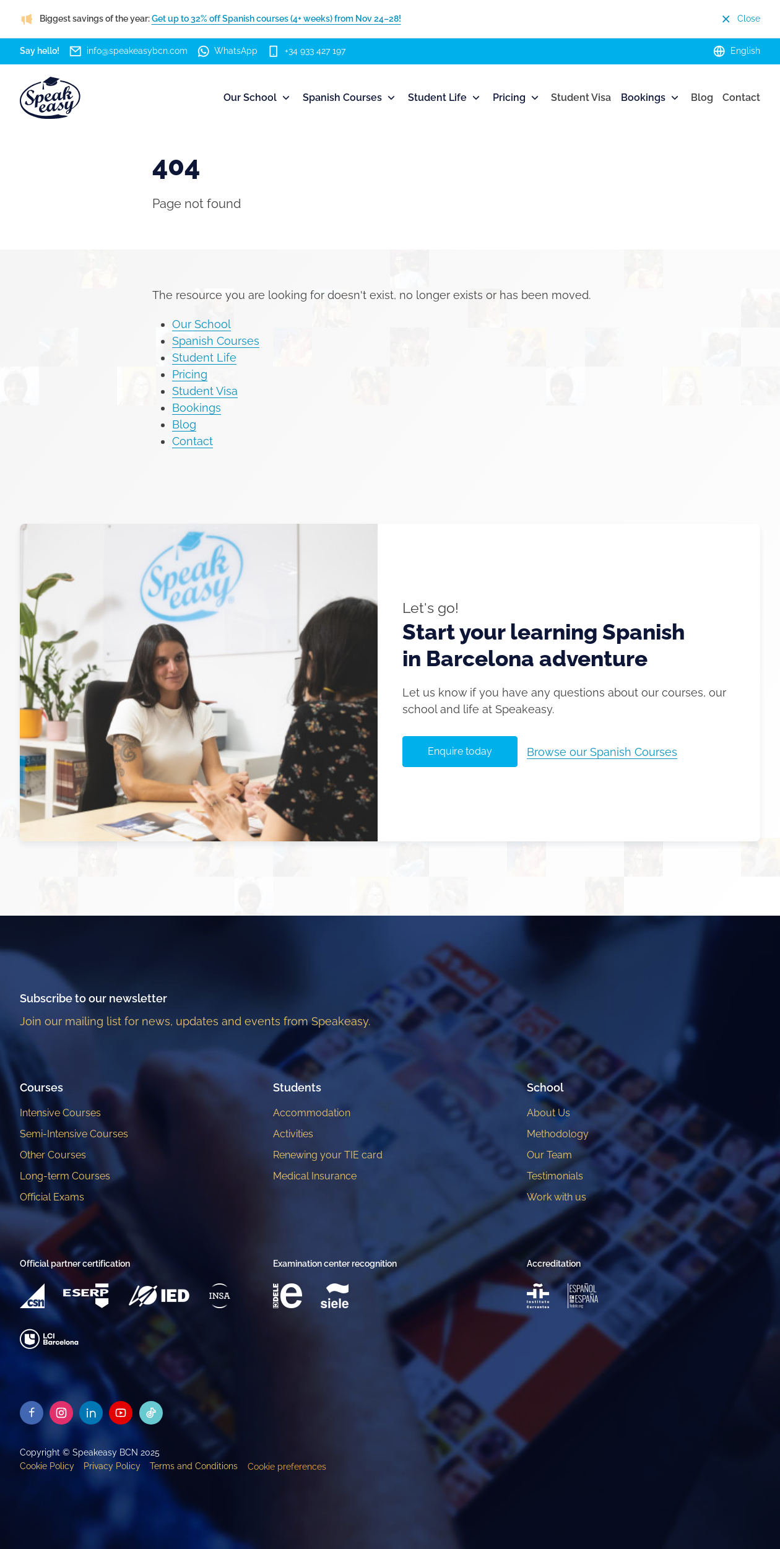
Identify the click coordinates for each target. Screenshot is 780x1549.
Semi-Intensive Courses (74, 1134)
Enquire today (460, 751)
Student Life (445, 98)
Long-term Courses (65, 1176)
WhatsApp (227, 51)
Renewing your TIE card (328, 1155)
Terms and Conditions (194, 1466)
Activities (293, 1134)
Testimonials (555, 1176)
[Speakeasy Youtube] (120, 1413)
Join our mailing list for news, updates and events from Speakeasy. (195, 1021)
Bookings (651, 98)
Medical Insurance (315, 1176)
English (736, 51)
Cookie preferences (287, 1467)
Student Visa (581, 97)
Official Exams (52, 1197)
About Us (548, 1113)
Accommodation (311, 1113)
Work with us (556, 1197)
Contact (741, 97)
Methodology (558, 1134)
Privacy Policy (112, 1466)
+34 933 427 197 (306, 51)
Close (739, 18)
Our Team (549, 1155)
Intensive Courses (60, 1113)
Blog (702, 97)
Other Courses (53, 1155)
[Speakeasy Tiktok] (151, 1413)
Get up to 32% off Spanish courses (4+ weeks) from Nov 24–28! (276, 19)
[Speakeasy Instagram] (61, 1413)
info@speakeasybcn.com (128, 51)
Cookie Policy (47, 1466)
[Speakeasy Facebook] (31, 1413)
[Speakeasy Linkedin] (91, 1413)
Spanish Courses (350, 98)
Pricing (517, 98)
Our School (257, 98)
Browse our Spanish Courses (602, 751)
